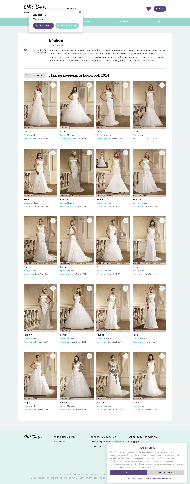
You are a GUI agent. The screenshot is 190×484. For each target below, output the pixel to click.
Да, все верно (43, 26)
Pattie (63, 334)
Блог (161, 21)
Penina (136, 402)
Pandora (137, 199)
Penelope (101, 402)
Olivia (63, 131)
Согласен (128, 472)
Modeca (34, 135)
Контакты (96, 447)
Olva (98, 131)
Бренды (84, 21)
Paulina (100, 334)
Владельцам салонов (103, 437)
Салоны (123, 21)
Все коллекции (37, 75)
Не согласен (165, 472)
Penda (63, 402)
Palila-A (64, 199)
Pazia (135, 334)
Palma (99, 199)
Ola (25, 131)
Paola (63, 267)
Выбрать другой (67, 26)
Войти (160, 9)
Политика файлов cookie (133, 478)
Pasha (136, 267)
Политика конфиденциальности (158, 478)
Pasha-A (28, 334)
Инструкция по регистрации (107, 442)
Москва (71, 8)
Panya (27, 267)
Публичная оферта (64, 437)
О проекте (59, 442)
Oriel (135, 131)
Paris (98, 267)
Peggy (27, 402)
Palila (26, 199)
